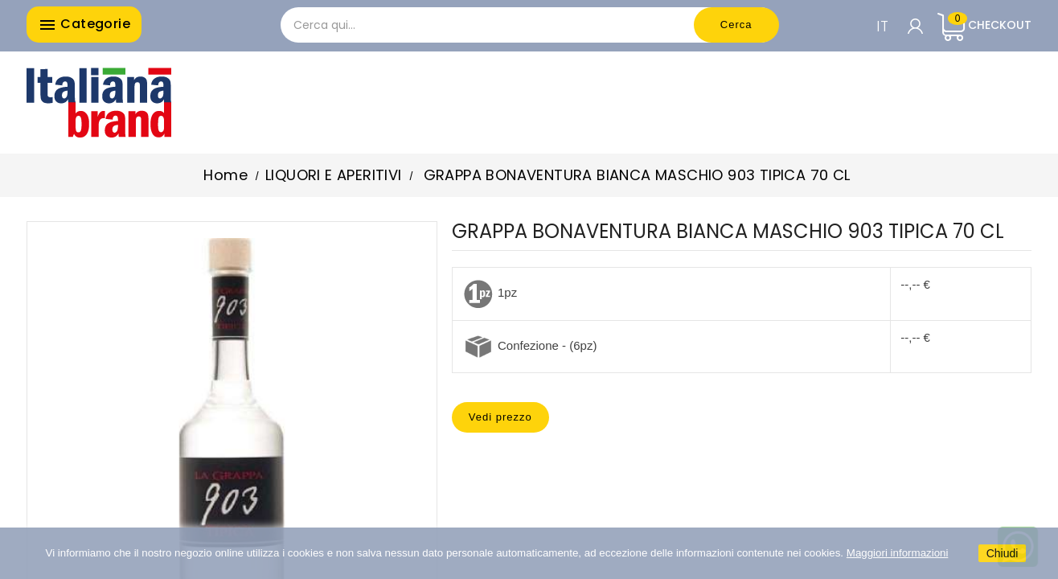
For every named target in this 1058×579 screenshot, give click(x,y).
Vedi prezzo (500, 417)
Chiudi (1002, 553)
